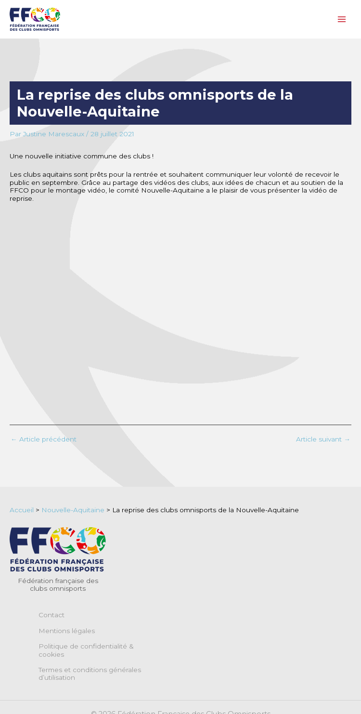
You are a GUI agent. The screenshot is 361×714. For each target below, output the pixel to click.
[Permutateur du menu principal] (342, 19)
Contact (51, 615)
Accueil (22, 510)
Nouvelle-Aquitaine (72, 510)
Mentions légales (67, 631)
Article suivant (323, 439)
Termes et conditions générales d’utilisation (90, 673)
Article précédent (44, 439)
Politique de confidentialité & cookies (86, 650)
